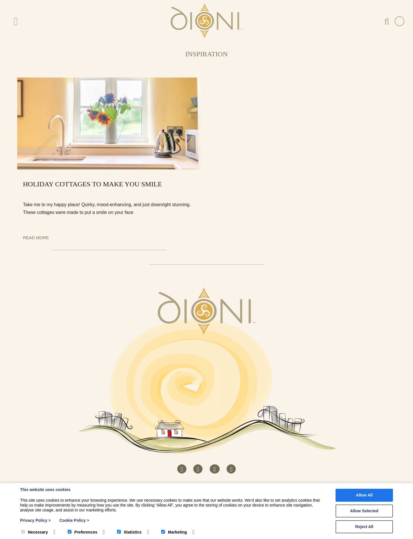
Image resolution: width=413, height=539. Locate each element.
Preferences (82, 532)
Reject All (364, 526)
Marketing (174, 532)
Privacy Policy (35, 520)
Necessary (34, 532)
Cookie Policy (74, 520)
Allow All (364, 495)
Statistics (129, 532)
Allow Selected (364, 511)
